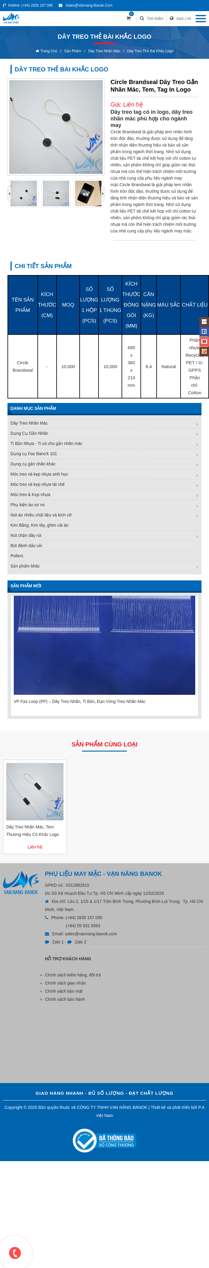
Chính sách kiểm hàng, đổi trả (73, 975)
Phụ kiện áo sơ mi (27, 504)
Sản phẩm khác (25, 566)
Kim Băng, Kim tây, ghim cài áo (39, 525)
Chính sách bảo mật (64, 991)
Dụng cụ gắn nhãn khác (33, 464)
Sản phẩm (72, 51)
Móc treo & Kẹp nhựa (30, 494)
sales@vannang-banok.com (89, 5)
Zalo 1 (58, 942)
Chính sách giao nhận (65, 983)
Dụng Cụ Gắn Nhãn (29, 433)
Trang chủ (48, 51)
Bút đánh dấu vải (26, 545)
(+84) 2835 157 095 (37, 5)
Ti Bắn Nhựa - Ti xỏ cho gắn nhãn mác (46, 443)
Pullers (16, 555)
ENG (180, 18)
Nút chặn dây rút (25, 535)
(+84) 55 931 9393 (83, 925)
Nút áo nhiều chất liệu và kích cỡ (41, 515)
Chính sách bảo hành (65, 999)
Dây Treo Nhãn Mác (104, 51)
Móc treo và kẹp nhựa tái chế (37, 484)
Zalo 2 (80, 942)
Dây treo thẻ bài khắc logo (150, 51)
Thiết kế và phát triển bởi (174, 1107)
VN (189, 18)
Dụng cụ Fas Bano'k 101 (33, 453)
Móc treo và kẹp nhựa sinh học (39, 474)
